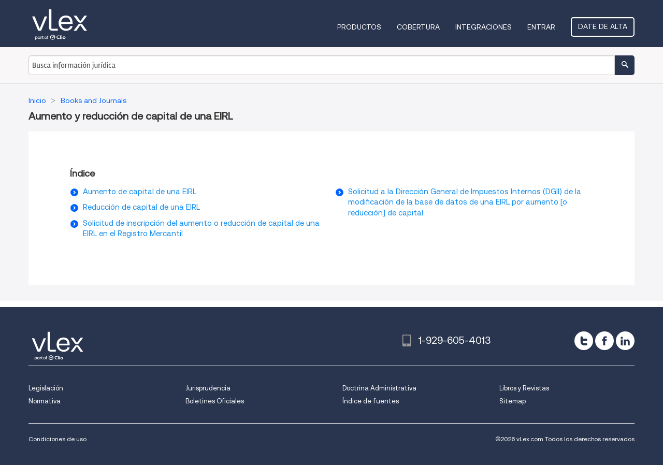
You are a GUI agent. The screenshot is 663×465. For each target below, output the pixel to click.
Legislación (45, 388)
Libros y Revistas (524, 388)
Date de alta (602, 26)
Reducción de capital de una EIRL (141, 207)
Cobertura (418, 27)
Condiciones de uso (57, 438)
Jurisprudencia (207, 388)
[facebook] (604, 340)
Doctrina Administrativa (379, 388)
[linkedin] (625, 340)
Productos (359, 27)
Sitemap (512, 401)
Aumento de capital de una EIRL (139, 191)
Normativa (44, 401)
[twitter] (583, 340)
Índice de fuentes (370, 401)
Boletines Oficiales (214, 401)
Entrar (541, 27)
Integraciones (483, 27)
